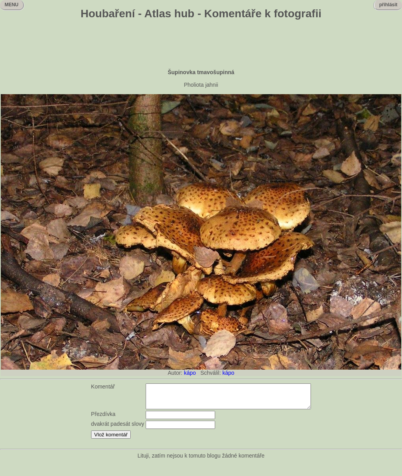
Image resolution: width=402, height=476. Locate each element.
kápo (190, 373)
